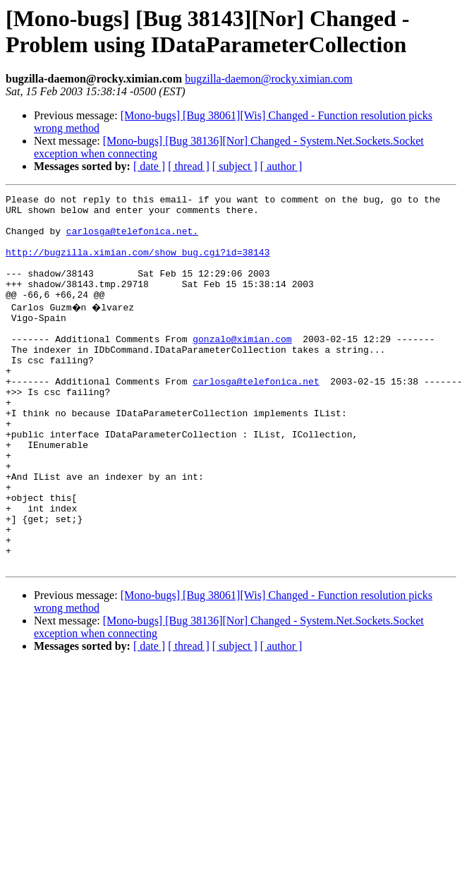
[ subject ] (234, 166)
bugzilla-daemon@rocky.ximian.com (269, 79)
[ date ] (149, 166)
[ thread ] (188, 166)
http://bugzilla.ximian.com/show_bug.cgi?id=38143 (137, 264)
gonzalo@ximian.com (242, 366)
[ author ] (281, 166)
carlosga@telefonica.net (256, 417)
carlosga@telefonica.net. (132, 239)
